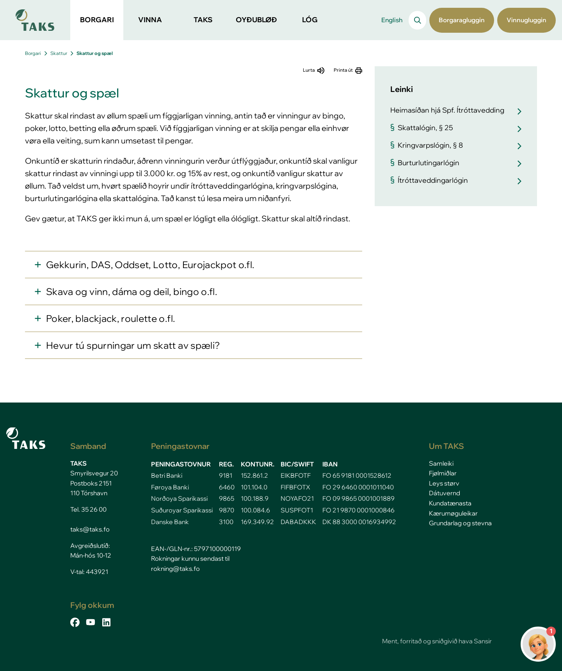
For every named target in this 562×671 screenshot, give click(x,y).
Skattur (58, 53)
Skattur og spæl (94, 53)
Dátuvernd (444, 493)
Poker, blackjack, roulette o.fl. (110, 318)
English (391, 20)
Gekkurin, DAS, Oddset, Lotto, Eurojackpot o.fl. (150, 264)
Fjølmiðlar (443, 473)
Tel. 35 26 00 (88, 509)
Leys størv (444, 483)
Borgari (33, 53)
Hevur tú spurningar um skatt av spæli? (133, 345)
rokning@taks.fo (175, 568)
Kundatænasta (450, 503)
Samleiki (441, 463)
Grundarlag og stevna (460, 523)
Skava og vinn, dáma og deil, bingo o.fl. (131, 291)
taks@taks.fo (90, 529)
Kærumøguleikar (453, 513)
